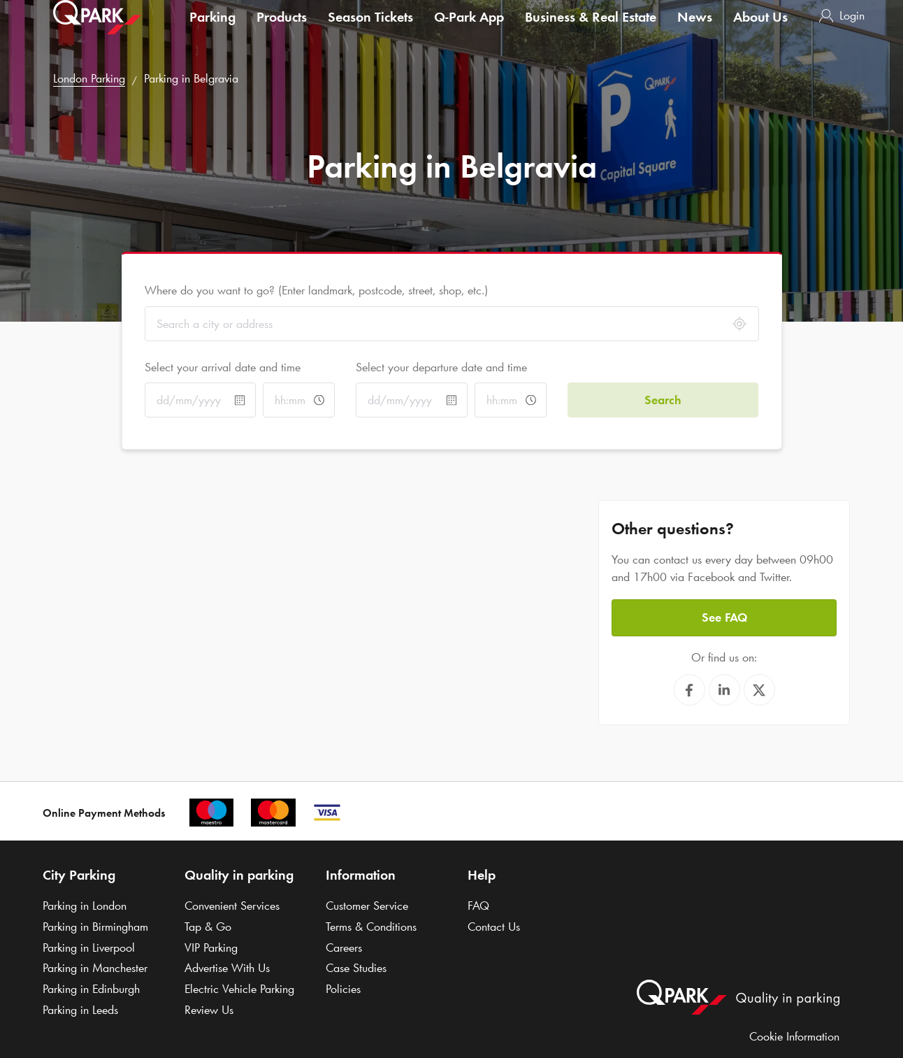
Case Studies (356, 967)
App (469, 30)
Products (282, 30)
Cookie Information (794, 1036)
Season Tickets (370, 30)
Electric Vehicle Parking (239, 988)
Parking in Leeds (80, 1009)
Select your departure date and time (441, 367)
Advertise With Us (227, 967)
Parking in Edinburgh (91, 988)
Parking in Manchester (95, 967)
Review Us (209, 1009)
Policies (343, 988)
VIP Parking (211, 947)
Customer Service (367, 905)
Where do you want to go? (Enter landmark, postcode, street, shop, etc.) (316, 290)
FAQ (478, 905)
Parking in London (85, 905)
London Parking (89, 78)
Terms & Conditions (371, 926)
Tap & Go (208, 926)
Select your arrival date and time (223, 367)
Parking (212, 30)
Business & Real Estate (590, 30)
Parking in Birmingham (95, 926)
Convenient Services (232, 905)
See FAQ (724, 617)
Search (662, 400)
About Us (760, 30)
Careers (344, 947)
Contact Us (494, 926)
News (694, 30)
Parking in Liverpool (89, 947)
